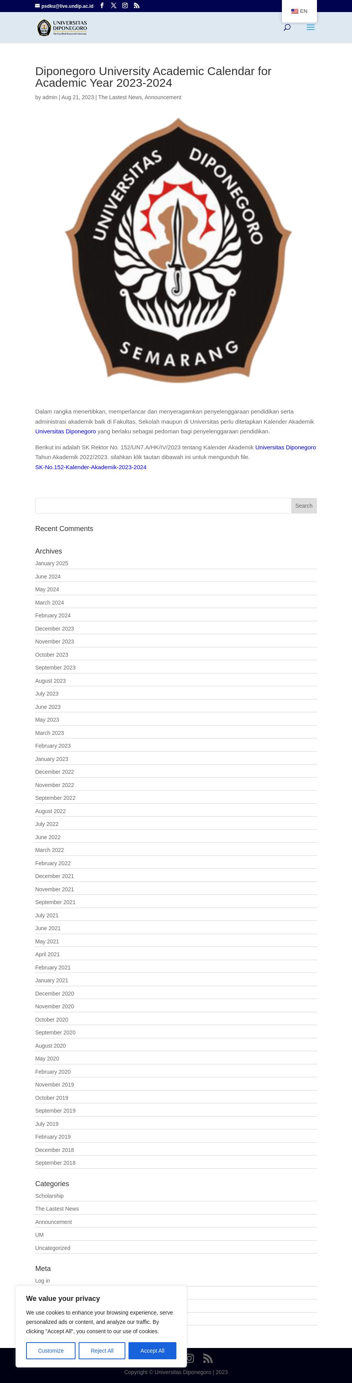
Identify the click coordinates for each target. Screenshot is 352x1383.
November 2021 (54, 889)
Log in (42, 1281)
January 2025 (51, 563)
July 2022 (46, 824)
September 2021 (55, 902)
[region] (101, 1326)
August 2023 (50, 681)
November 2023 (54, 641)
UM (39, 1235)
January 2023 (51, 759)
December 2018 (54, 1150)
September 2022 (55, 798)
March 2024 (49, 602)
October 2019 (51, 1098)
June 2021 (47, 928)
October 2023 (51, 655)
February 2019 (52, 1137)
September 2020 (55, 1032)
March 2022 (49, 850)
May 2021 (47, 941)
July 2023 (46, 694)
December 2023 (54, 629)
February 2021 (52, 967)
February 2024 (52, 615)
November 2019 (54, 1085)
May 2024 (47, 589)
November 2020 (54, 1006)
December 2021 (54, 876)
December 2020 (54, 993)
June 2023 (47, 707)
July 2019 (46, 1124)
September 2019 (55, 1111)
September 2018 (55, 1163)
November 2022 (54, 785)
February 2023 (52, 746)
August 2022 (50, 811)
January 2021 (51, 980)
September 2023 (55, 667)
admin (49, 97)
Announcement (162, 97)
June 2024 (47, 576)
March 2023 (49, 733)
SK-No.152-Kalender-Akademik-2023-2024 (90, 467)
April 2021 (47, 954)
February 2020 (52, 1072)
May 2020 (47, 1058)
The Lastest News (120, 97)
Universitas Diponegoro (65, 431)
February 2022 (52, 863)
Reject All (102, 1351)
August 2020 (50, 1046)
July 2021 (46, 915)
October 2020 (51, 1020)
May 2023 (47, 720)
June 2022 (47, 837)
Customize (51, 1351)
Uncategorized (52, 1248)
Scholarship (49, 1196)
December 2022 (54, 772)
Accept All (152, 1351)
